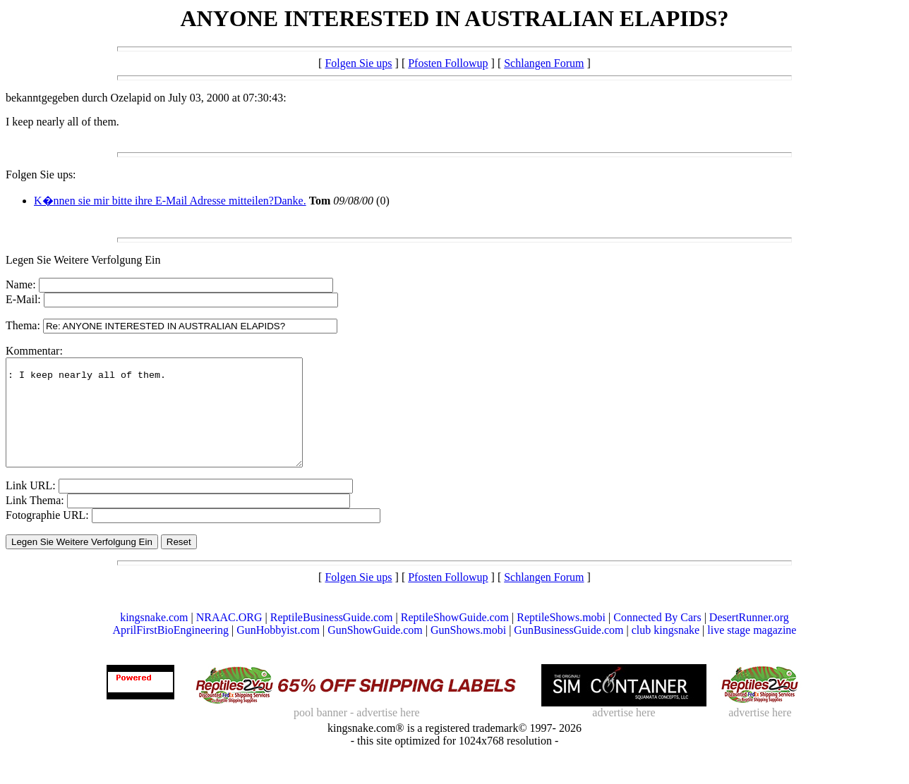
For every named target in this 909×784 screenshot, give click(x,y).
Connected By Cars (657, 638)
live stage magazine (751, 651)
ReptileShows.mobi (561, 638)
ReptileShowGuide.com (455, 638)
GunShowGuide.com (375, 651)
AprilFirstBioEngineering (171, 651)
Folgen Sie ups (358, 63)
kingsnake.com (154, 638)
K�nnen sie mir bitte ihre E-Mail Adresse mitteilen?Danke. (170, 201)
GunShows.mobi (468, 651)
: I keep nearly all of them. (172, 423)
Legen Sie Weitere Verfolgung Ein (83, 260)
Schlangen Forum (544, 63)
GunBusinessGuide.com (568, 651)
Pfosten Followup (448, 63)
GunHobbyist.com (278, 651)
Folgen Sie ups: (41, 174)
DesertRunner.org (749, 638)
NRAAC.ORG (229, 638)
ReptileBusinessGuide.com (331, 638)
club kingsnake (665, 651)
